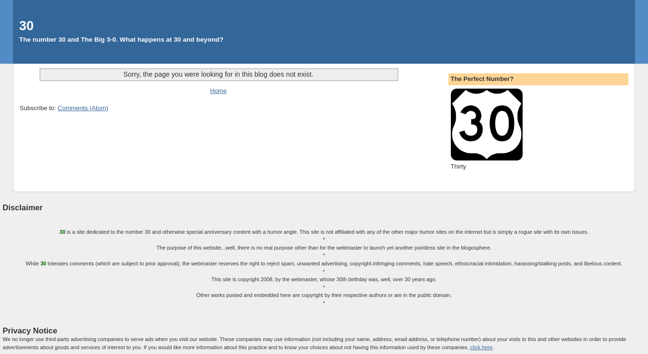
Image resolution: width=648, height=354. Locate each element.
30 (26, 25)
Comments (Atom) (83, 108)
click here (481, 347)
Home (218, 90)
